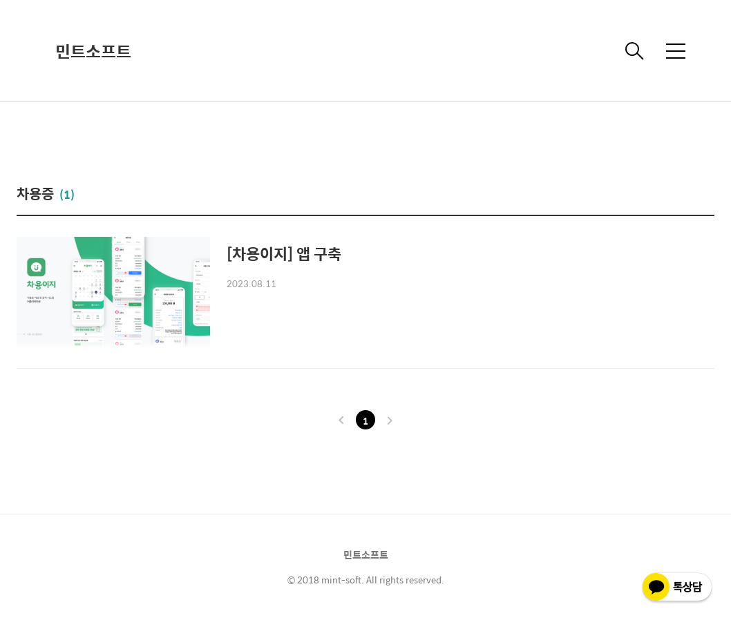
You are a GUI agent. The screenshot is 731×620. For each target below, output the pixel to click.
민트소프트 (93, 51)
